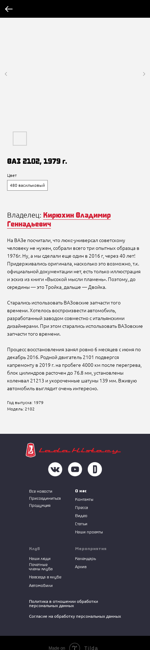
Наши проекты (89, 531)
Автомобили (41, 585)
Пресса (81, 507)
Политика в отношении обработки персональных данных (63, 603)
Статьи (81, 523)
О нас (81, 490)
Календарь (85, 558)
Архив (80, 566)
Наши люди (40, 558)
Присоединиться (45, 498)
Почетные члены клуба (41, 566)
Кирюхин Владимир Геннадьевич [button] (59, 219)
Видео (81, 515)
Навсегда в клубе (45, 576)
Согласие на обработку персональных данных (75, 616)
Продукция (40, 505)
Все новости (40, 491)
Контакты (84, 499)
